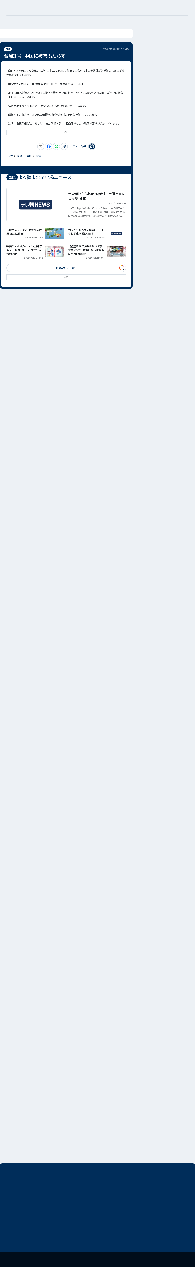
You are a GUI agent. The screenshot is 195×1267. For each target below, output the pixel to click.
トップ (9, 156)
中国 (29, 156)
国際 (8, 49)
